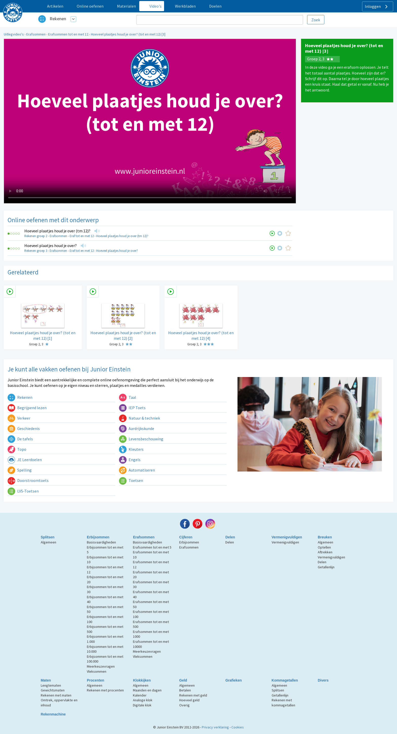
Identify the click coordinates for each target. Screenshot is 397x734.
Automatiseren (137, 470)
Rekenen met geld (193, 695)
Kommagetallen (285, 680)
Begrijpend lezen (27, 407)
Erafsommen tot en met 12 (68, 34)
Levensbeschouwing (141, 438)
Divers (323, 680)
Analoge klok (142, 700)
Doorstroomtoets (28, 480)
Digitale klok (142, 705)
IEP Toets (132, 407)
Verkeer (19, 418)
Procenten (95, 680)
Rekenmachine (53, 714)
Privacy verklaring (215, 727)
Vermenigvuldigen (287, 537)
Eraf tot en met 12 (82, 236)
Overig (184, 705)
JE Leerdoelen (25, 459)
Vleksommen (96, 671)
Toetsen (131, 480)
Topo (17, 449)
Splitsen (47, 537)
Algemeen (48, 542)
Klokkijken (142, 680)
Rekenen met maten (56, 695)
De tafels (20, 438)
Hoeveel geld (189, 700)
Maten (46, 680)
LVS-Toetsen (23, 491)
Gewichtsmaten (53, 690)
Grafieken (233, 680)
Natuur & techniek (139, 418)
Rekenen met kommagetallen (283, 702)
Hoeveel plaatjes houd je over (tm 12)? (57, 230)
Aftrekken (325, 552)
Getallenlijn (326, 567)
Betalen (185, 690)
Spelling (20, 470)
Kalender (140, 695)
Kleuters (131, 449)
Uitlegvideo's (14, 34)
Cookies (237, 727)
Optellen (324, 547)
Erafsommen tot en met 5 (152, 547)
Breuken (325, 537)
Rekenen (58, 19)
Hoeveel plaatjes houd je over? (50, 245)
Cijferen (185, 537)
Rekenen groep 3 (35, 251)
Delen (230, 537)
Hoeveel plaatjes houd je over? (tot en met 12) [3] (128, 34)
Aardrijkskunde (136, 428)
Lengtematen (51, 685)
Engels (130, 459)
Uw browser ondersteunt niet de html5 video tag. (150, 121)
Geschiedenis (24, 428)
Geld (183, 680)
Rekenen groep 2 (35, 236)
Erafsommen (36, 34)
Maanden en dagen (147, 690)
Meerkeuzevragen (101, 666)
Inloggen (377, 6)
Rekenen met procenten (105, 690)
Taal (127, 397)
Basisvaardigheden (101, 542)
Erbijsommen (98, 537)
